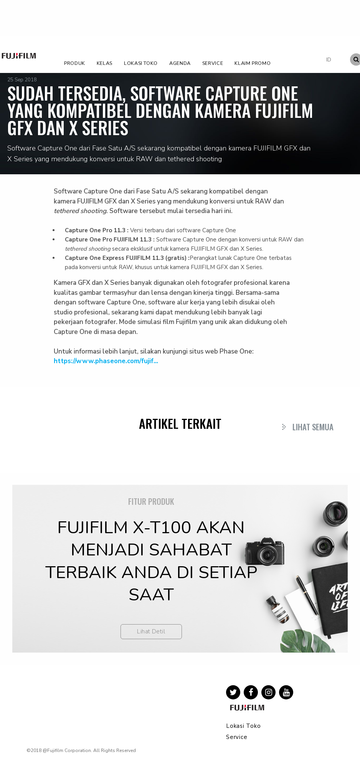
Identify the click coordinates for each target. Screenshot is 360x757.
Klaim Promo (252, 63)
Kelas (104, 63)
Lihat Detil (151, 631)
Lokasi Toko (141, 63)
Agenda (180, 63)
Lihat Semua (313, 427)
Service (212, 63)
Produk (74, 63)
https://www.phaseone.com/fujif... (106, 361)
